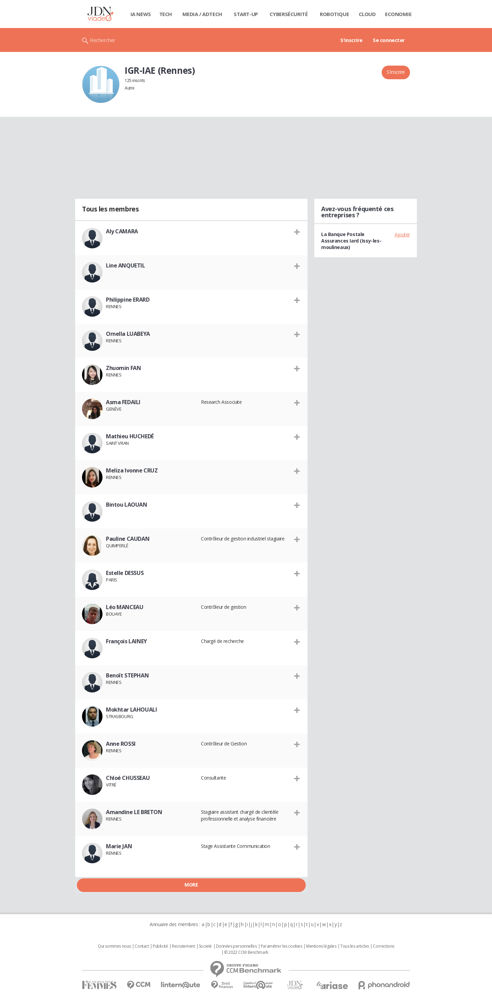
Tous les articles (354, 946)
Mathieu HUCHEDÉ (130, 436)
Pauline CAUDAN (127, 538)
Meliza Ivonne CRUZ (132, 470)
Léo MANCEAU (124, 607)
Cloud (367, 14)
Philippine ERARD (127, 299)
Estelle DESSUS (125, 573)
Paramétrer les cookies (281, 946)
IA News (141, 14)
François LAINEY (126, 641)
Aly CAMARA (122, 231)
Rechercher (102, 40)
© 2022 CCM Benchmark (246, 952)
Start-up (246, 14)
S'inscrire (351, 40)
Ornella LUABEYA (128, 334)
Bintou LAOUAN (126, 504)
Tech (165, 14)
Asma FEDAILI (123, 402)
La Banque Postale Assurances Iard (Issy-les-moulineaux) (351, 240)
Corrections (383, 946)
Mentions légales (321, 946)
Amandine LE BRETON (134, 812)
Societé (205, 946)
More (191, 884)
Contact (142, 946)
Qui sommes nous (114, 946)
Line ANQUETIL (125, 265)
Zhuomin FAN (123, 368)
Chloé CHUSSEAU (128, 778)
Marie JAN (119, 846)
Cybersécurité (289, 14)
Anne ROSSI (121, 743)
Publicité (160, 946)
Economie (398, 14)
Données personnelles (236, 946)
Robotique (334, 14)
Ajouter (402, 234)
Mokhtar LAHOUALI (131, 709)
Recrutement (183, 946)
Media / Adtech (202, 14)
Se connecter (389, 40)
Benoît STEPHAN (127, 675)
